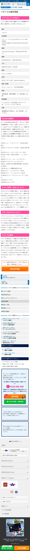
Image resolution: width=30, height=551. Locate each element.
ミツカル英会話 (6, 510)
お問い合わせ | (10, 539)
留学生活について (9, 342)
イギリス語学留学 (9, 324)
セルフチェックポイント (9, 277)
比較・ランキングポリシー (9, 497)
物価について (7, 308)
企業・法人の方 (6, 501)
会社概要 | (5, 539)
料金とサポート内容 (8, 364)
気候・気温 (4, 283)
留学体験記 (6, 311)
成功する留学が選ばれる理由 (10, 366)
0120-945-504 (21, 3)
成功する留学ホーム (15, 441)
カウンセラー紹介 (19, 364)
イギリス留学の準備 (9, 337)
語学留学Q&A (7, 295)
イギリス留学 (7, 291)
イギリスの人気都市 (11, 333)
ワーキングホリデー (9, 328)
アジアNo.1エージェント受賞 (10, 362)
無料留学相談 (15, 269)
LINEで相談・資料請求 (15, 401)
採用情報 (22, 540)
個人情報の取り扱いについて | (19, 539)
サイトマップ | (17, 540)
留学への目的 (8, 349)
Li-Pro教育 (5, 513)
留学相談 (11, 396)
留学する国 (10, 353)
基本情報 (5, 301)
